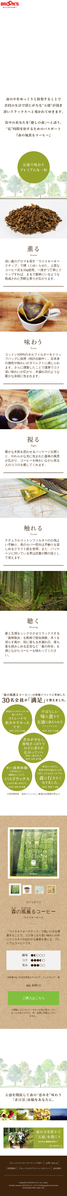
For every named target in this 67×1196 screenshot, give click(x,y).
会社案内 (57, 1168)
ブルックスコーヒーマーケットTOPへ (26, 1163)
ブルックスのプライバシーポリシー (34, 1168)
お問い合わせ (52, 1163)
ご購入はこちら (33, 998)
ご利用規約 (11, 1168)
